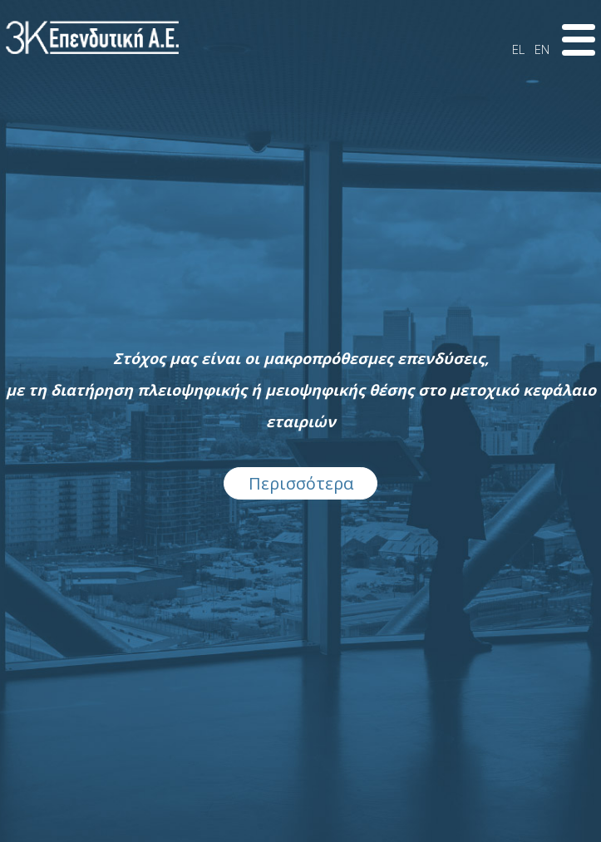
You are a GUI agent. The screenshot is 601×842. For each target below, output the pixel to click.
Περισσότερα (301, 483)
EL (518, 49)
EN (541, 49)
